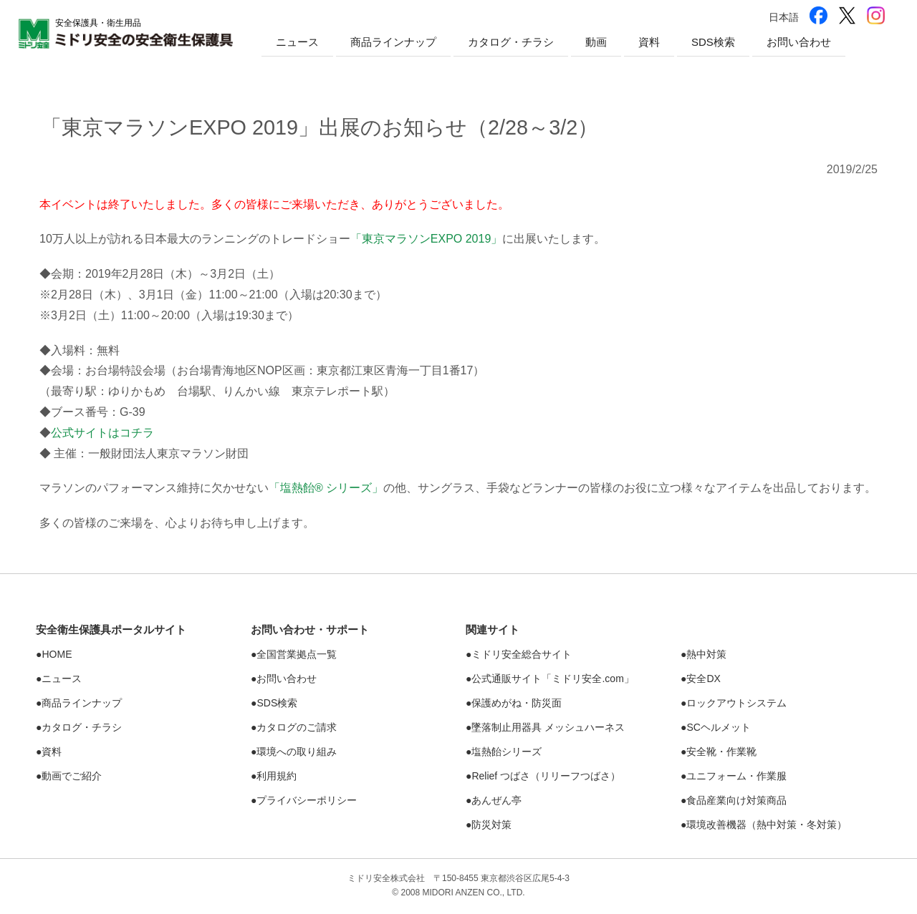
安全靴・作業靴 (721, 751)
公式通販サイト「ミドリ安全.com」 (552, 678)
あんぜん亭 (496, 800)
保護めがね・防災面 (516, 703)
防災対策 (491, 824)
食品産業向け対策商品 (736, 800)
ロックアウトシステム (736, 703)
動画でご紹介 (72, 776)
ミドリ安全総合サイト (521, 654)
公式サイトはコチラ (102, 433)
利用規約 (276, 776)
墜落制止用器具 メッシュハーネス (548, 727)
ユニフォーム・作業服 (736, 776)
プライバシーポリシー (306, 800)
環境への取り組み (296, 751)
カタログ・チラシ (511, 42)
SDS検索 (713, 42)
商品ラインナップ (393, 42)
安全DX (703, 678)
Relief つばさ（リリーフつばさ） (545, 776)
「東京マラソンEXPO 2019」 (426, 239)
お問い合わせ (799, 42)
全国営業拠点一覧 (296, 654)
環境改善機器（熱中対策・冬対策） (766, 824)
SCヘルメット (718, 727)
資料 (649, 42)
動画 (596, 42)
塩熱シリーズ (506, 751)
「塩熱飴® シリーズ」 (326, 488)
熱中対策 (706, 654)
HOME (57, 654)
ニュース (297, 42)
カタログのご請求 (296, 727)
